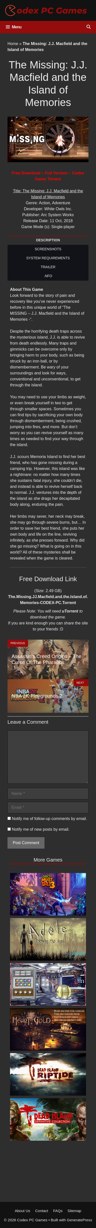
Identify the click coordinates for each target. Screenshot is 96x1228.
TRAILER (47, 267)
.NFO (48, 276)
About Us (22, 1211)
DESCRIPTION (48, 240)
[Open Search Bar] (88, 27)
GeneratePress (79, 1220)
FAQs (57, 1211)
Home (13, 44)
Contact (41, 1211)
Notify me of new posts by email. (40, 829)
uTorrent (70, 611)
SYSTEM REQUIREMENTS (48, 258)
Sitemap (74, 1211)
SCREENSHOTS (48, 249)
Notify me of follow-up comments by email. (49, 819)
